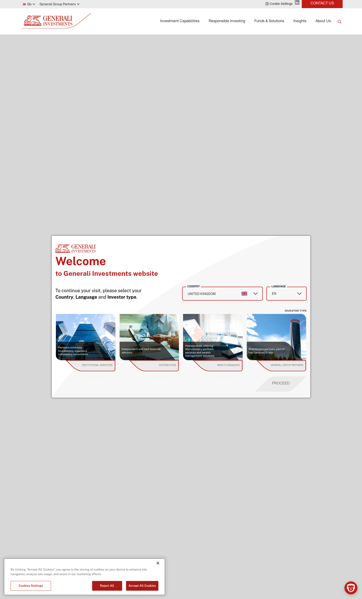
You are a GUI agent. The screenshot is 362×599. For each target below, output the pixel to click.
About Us (323, 21)
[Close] (158, 563)
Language (279, 286)
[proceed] (280, 384)
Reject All (107, 585)
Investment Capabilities (179, 21)
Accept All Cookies (142, 585)
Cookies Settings (31, 585)
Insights (299, 21)
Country (193, 286)
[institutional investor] (97, 366)
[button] (279, 4)
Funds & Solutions (269, 21)
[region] (84, 576)
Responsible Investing (227, 21)
